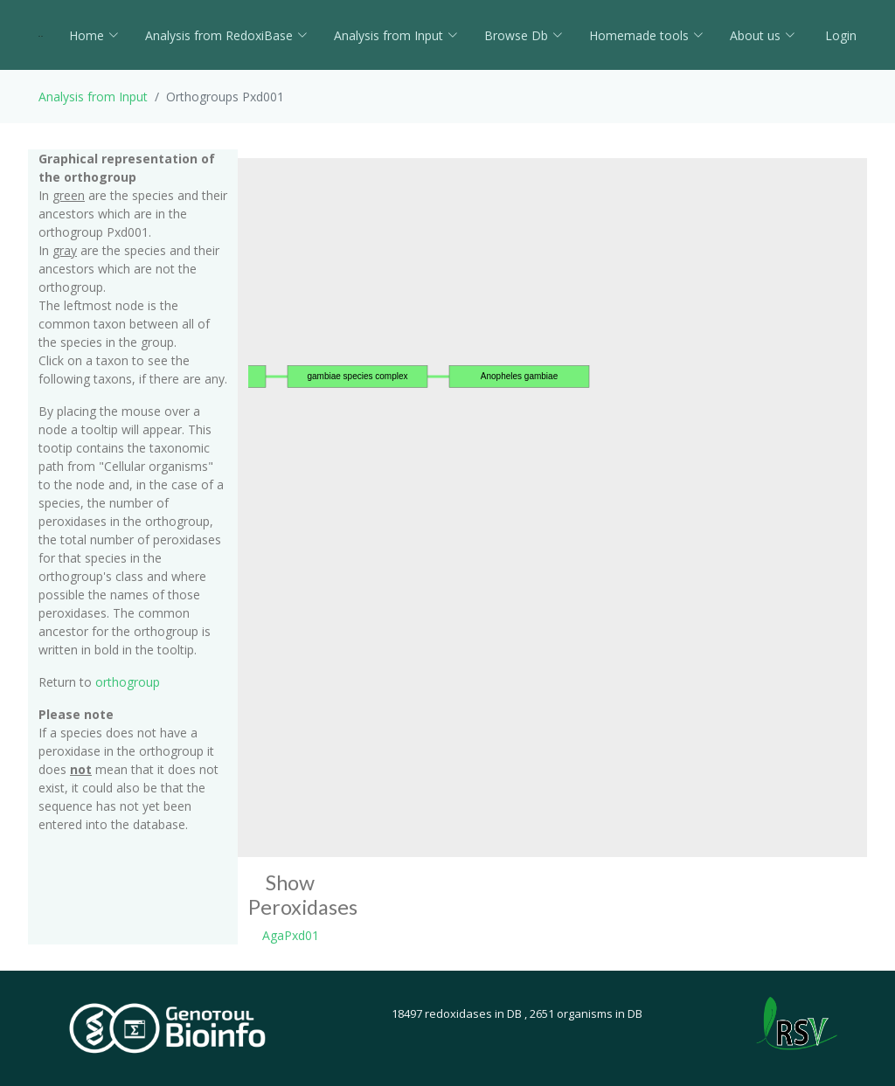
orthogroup (127, 682)
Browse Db (523, 35)
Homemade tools (646, 35)
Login (839, 35)
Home (94, 35)
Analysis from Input (396, 35)
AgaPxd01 (290, 935)
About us (762, 35)
